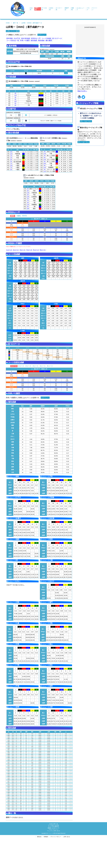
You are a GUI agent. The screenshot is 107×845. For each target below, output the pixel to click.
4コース (29, 250)
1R (11, 156)
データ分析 (51, 825)
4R (15, 93)
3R (44, 151)
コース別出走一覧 (12, 40)
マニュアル (50, 830)
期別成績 (41, 40)
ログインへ (42, 35)
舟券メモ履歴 (25, 40)
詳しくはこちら (85, 121)
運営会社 (39, 836)
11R (15, 95)
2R (11, 158)
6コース (43, 250)
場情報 (49, 828)
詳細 (66, 73)
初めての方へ (82, 91)
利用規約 (46, 836)
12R (11, 165)
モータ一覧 (51, 826)
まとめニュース (55, 828)
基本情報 (9, 38)
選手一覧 (15, 23)
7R (28, 200)
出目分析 (57, 825)
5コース (36, 250)
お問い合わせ (56, 830)
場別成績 (34, 40)
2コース (16, 250)
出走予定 (17, 38)
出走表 (51, 823)
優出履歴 (49, 40)
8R (15, 103)
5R (15, 99)
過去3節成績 (25, 38)
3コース (22, 250)
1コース (9, 250)
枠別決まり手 (36, 38)
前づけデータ (57, 38)
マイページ (55, 829)
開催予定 (57, 826)
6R (11, 152)
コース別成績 (46, 38)
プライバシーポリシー (55, 836)
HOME (8, 23)
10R (15, 101)
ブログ (50, 829)
